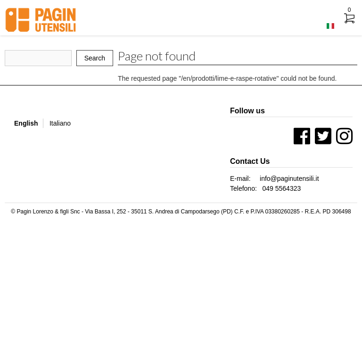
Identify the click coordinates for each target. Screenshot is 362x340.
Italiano (60, 123)
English (26, 123)
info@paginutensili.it (289, 178)
